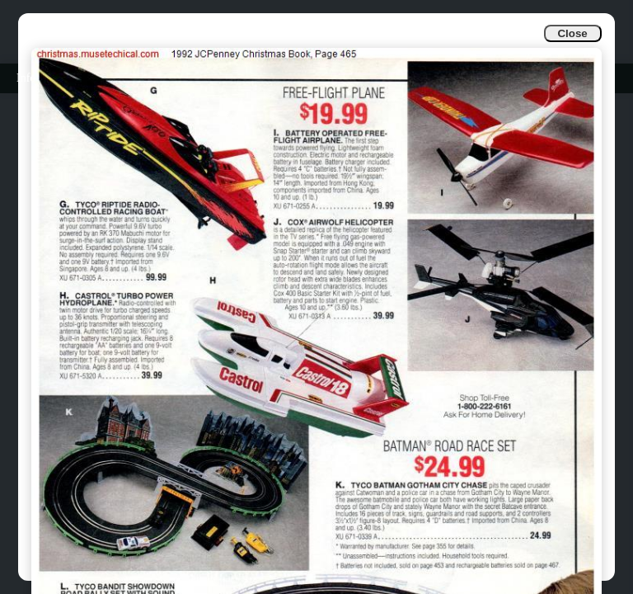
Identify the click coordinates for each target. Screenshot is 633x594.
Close (572, 33)
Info (25, 78)
